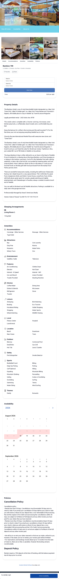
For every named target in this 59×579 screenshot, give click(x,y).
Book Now (29, 90)
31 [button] (14, 445)
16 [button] (7, 436)
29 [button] (46, 441)
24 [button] (14, 441)
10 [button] (14, 431)
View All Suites (6, 29)
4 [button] (20, 426)
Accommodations (13, 61)
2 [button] (7, 426)
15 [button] (46, 431)
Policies (37, 61)
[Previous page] (49, 408)
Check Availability (44, 576)
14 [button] (40, 431)
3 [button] (13, 426)
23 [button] (7, 441)
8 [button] (46, 426)
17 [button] (14, 436)
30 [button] (7, 445)
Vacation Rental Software (25, 565)
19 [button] (27, 436)
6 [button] (33, 426)
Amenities (22, 61)
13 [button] (33, 431)
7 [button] (13, 466)
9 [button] (7, 431)
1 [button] (46, 421)
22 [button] (46, 436)
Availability (16, 29)
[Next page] (53, 408)
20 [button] (33, 436)
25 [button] (20, 441)
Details (4, 61)
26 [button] (27, 441)
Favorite (7, 71)
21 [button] (40, 436)
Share (14, 71)
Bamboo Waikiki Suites (15, 6)
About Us (26, 29)
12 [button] (27, 431)
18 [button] (20, 436)
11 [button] (20, 431)
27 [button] (33, 441)
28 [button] (40, 441)
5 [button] (46, 462)
